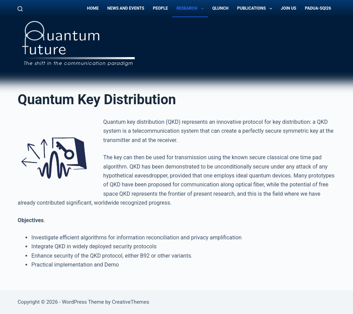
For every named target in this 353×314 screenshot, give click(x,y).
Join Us (288, 8)
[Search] (20, 8)
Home (93, 8)
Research (191, 8)
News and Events (125, 8)
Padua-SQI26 (318, 8)
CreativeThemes (130, 302)
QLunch (220, 8)
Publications (256, 8)
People (160, 8)
